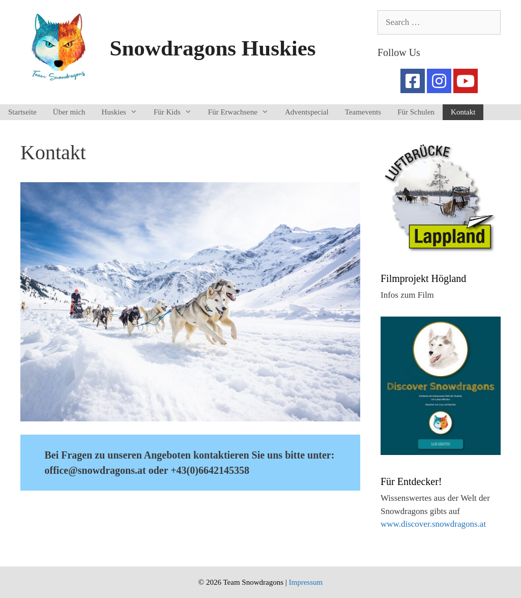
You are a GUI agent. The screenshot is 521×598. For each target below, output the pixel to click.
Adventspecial (307, 112)
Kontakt (463, 112)
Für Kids (177, 112)
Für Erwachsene (242, 112)
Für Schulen (416, 112)
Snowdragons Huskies (213, 48)
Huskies (124, 112)
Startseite (22, 112)
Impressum (305, 582)
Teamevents (363, 112)
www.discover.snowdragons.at (433, 524)
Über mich (69, 112)
